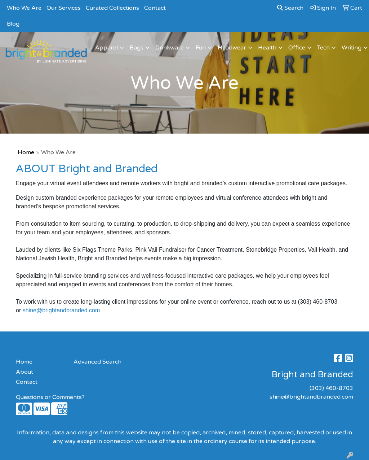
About (24, 372)
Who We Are (24, 8)
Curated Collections (112, 8)
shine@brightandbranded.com (61, 310)
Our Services (63, 8)
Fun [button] (201, 47)
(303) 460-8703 (331, 388)
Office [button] (296, 47)
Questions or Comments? (50, 397)
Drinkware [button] (169, 47)
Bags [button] (136, 47)
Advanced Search (97, 361)
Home (26, 152)
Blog (13, 23)
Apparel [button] (106, 47)
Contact (155, 8)
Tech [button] (323, 47)
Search (290, 8)
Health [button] (267, 47)
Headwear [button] (232, 47)
